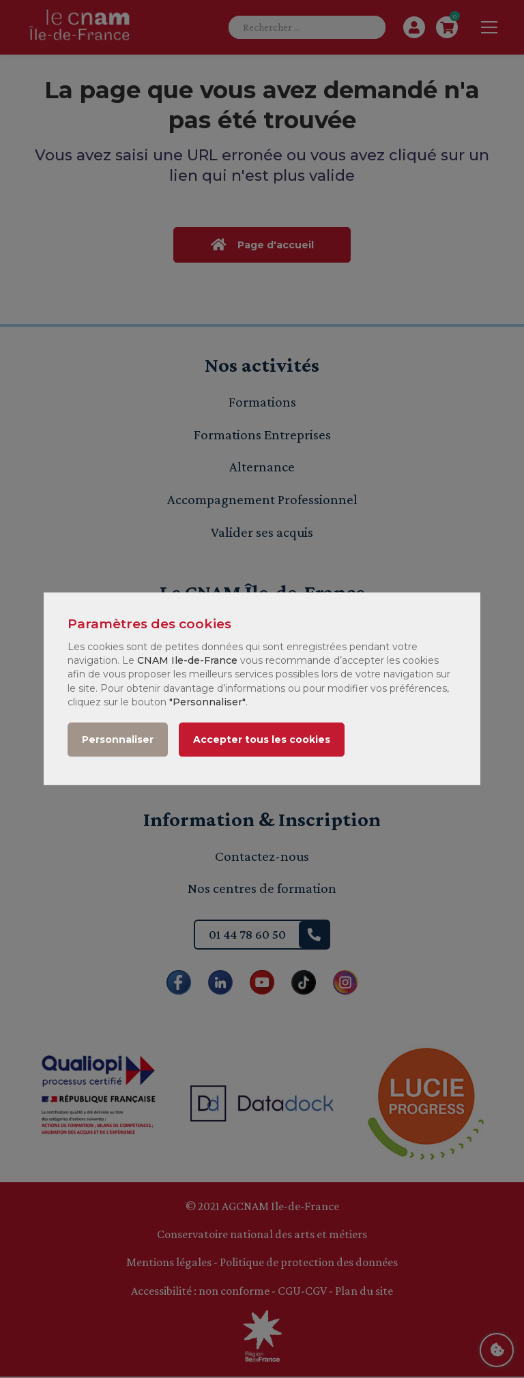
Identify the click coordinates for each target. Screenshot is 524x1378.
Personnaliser (118, 740)
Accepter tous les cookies (261, 740)
